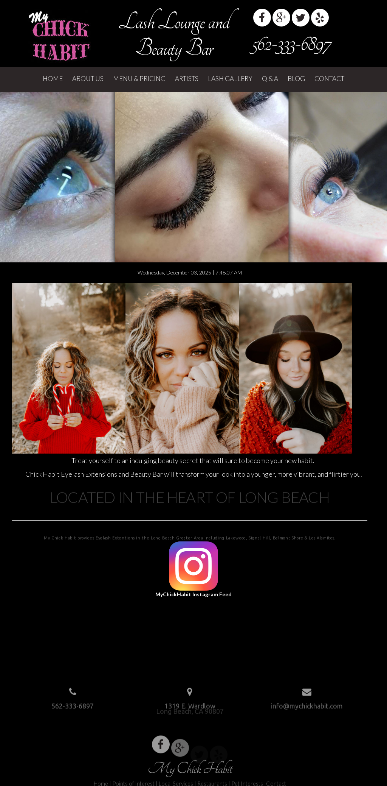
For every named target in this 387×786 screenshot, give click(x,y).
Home (53, 78)
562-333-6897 (291, 43)
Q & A (270, 78)
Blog (296, 78)
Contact (329, 78)
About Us (88, 78)
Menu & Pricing (139, 78)
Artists (186, 78)
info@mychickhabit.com (307, 704)
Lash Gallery (230, 78)
